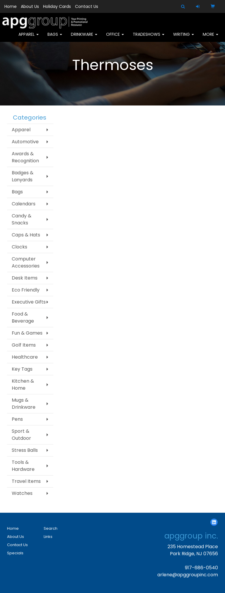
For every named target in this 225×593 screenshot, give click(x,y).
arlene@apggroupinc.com (187, 574)
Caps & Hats (26, 234)
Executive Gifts (29, 302)
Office (115, 38)
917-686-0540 (201, 567)
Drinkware (84, 38)
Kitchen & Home (23, 384)
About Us (30, 6)
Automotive (25, 141)
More (210, 38)
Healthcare (25, 357)
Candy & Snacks (21, 219)
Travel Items (26, 481)
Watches (22, 493)
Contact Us (86, 6)
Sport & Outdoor (21, 435)
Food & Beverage (23, 317)
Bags (54, 38)
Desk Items (25, 278)
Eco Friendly (26, 290)
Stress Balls (25, 450)
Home (10, 6)
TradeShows (148, 38)
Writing (183, 38)
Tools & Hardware (23, 466)
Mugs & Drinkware (23, 403)
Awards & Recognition (25, 157)
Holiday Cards (57, 6)
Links (48, 536)
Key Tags (22, 369)
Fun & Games (27, 333)
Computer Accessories (26, 262)
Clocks (19, 246)
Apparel (28, 38)
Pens (17, 419)
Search (50, 528)
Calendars (23, 203)
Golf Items (24, 345)
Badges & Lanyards (22, 176)
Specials (15, 553)
